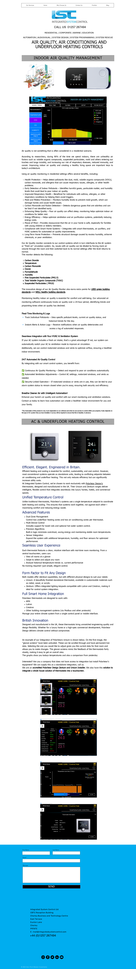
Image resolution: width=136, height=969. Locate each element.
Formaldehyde (31, 272)
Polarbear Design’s (94, 484)
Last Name (56, 849)
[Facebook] (48, 957)
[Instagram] (43, 957)
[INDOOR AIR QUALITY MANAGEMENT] (68, 58)
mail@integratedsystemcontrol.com (49, 932)
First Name (25, 849)
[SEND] (51, 886)
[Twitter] (52, 957)
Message (25, 865)
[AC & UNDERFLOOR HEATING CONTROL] (68, 422)
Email (24, 857)
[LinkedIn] (57, 957)
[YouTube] (61, 957)
